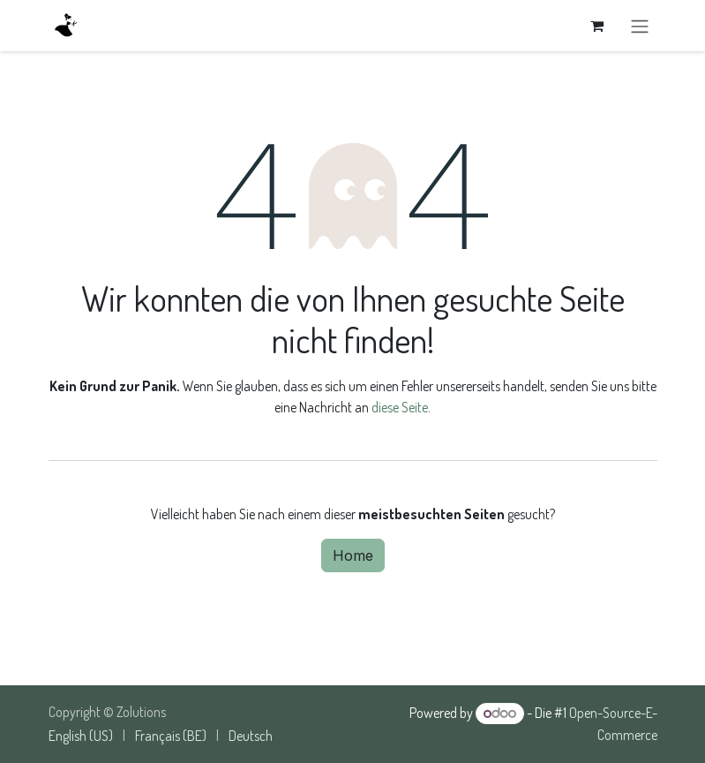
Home (353, 555)
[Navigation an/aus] (639, 25)
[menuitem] (81, 735)
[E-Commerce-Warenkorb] (597, 25)
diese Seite (399, 407)
